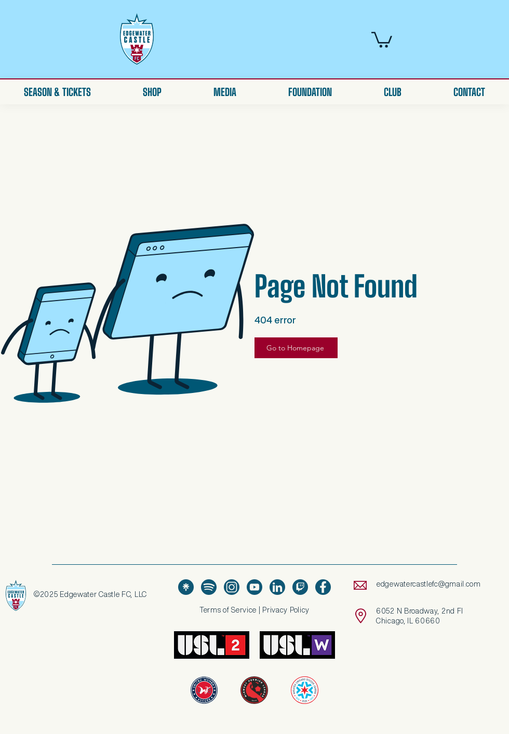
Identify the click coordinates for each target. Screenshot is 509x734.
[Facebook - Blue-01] (323, 587)
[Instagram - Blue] (231, 587)
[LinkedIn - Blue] (277, 587)
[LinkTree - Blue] (186, 587)
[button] (381, 39)
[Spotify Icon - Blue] (209, 587)
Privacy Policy (286, 610)
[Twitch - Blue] (300, 587)
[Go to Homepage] (296, 347)
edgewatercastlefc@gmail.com (429, 584)
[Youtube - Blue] (254, 587)
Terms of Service (228, 610)
